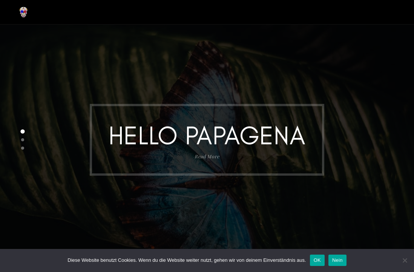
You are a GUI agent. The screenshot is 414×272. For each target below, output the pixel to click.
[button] (22, 131)
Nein (337, 260)
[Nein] (404, 260)
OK (317, 260)
